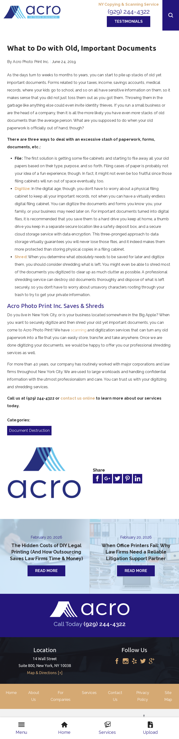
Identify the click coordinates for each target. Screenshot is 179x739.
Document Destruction (29, 430)
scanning (79, 330)
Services (89, 692)
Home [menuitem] (64, 728)
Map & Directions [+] (44, 673)
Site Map (168, 696)
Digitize (22, 188)
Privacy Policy (142, 696)
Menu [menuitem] (21, 728)
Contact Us (115, 696)
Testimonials (128, 21)
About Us (33, 696)
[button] (170, 15)
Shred (21, 257)
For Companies (61, 696)
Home (11, 692)
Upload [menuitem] (150, 728)
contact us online (78, 398)
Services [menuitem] (107, 728)
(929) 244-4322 (129, 11)
